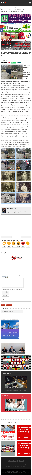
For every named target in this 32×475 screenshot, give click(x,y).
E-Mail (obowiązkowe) (18, 275)
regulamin (13, 267)
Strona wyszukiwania (21, 466)
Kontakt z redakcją (10, 466)
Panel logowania (8, 464)
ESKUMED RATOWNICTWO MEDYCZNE (11, 472)
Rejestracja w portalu (19, 464)
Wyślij (4, 299)
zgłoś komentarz (19, 265)
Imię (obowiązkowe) (17, 272)
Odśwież (5, 295)
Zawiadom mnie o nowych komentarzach (12, 289)
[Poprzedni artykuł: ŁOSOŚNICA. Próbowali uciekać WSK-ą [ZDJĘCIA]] (6, 237)
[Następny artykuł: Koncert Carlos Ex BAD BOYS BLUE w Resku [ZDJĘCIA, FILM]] (26, 237)
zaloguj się (20, 269)
